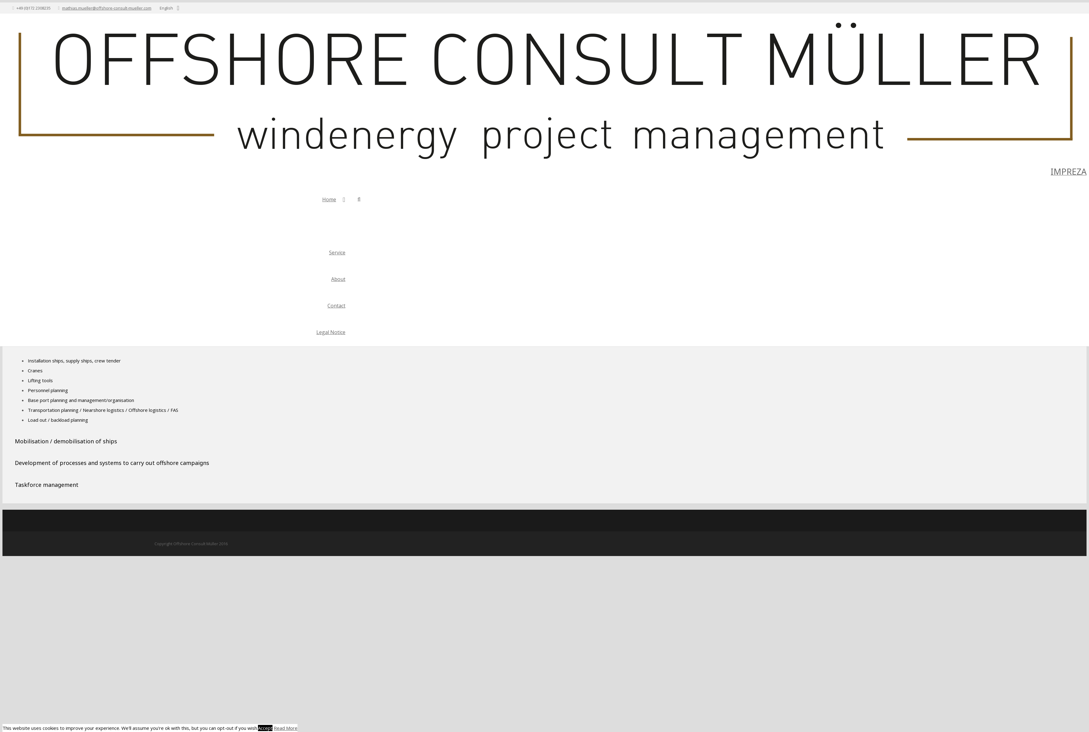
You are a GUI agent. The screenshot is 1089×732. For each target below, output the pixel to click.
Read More (286, 728)
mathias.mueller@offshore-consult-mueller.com (106, 8)
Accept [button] (265, 728)
